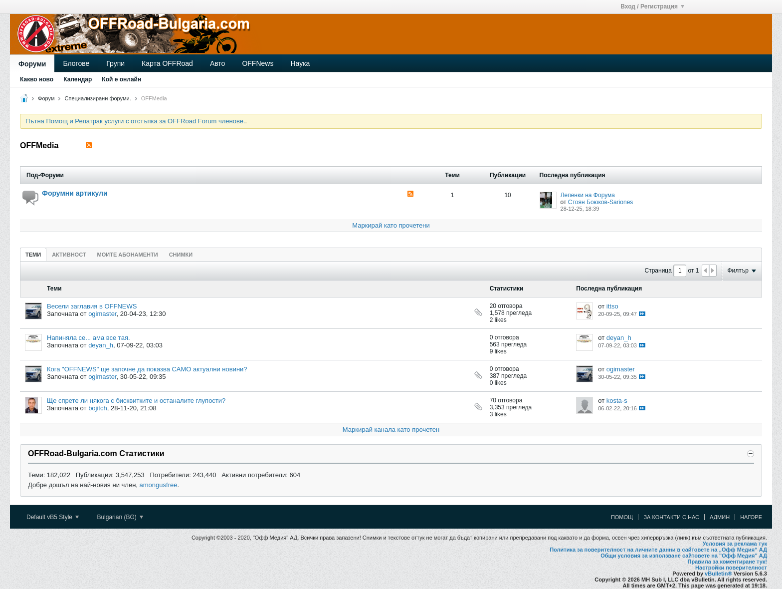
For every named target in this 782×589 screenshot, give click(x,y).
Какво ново (36, 79)
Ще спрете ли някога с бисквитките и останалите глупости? (136, 400)
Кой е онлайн (121, 79)
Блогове (76, 63)
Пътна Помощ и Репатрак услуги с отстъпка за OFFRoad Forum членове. (135, 121)
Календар (77, 79)
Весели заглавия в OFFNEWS (92, 306)
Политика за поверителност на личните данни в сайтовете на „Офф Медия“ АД (658, 550)
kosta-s (616, 400)
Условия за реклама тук (735, 544)
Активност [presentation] (69, 255)
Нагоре (751, 517)
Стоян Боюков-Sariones (600, 202)
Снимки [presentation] (181, 255)
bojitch (97, 408)
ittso (612, 306)
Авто (217, 63)
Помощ (622, 517)
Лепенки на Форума (588, 195)
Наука (300, 63)
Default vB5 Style (52, 517)
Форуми (32, 64)
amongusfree (159, 485)
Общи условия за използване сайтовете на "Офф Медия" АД (683, 556)
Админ (720, 517)
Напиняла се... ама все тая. (88, 337)
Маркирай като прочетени (391, 225)
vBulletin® (718, 574)
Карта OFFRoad (167, 63)
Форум (46, 98)
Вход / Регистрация (652, 6)
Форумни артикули (75, 193)
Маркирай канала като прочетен (391, 429)
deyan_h (100, 345)
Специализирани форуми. (98, 98)
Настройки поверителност (731, 568)
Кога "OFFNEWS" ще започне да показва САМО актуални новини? (147, 369)
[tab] (33, 254)
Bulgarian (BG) (120, 517)
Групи (115, 63)
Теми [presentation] (33, 255)
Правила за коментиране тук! (727, 562)
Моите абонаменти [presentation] (127, 255)
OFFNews (257, 63)
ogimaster (102, 313)
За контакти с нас (671, 517)
